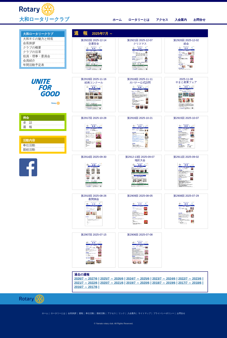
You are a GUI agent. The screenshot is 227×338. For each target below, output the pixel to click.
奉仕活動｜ (91, 313)
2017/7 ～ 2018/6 (190, 282)
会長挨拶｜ (73, 313)
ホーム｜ (46, 313)
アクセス (162, 19)
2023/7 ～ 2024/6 (163, 278)
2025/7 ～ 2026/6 (111, 278)
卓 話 (27, 122)
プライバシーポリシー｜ (164, 313)
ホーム (117, 19)
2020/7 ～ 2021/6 (111, 282)
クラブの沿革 (32, 51)
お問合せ (199, 19)
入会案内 (181, 19)
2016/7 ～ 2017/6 (86, 287)
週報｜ (82, 313)
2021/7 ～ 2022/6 (86, 282)
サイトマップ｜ (145, 313)
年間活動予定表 (33, 64)
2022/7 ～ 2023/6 (190, 278)
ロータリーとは (138, 19)
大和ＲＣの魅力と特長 (38, 38)
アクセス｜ (113, 313)
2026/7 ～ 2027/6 (86, 278)
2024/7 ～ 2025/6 (137, 278)
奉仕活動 (29, 145)
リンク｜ (123, 313)
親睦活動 (29, 149)
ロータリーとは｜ (59, 313)
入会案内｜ (132, 313)
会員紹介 (29, 60)
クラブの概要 (32, 47)
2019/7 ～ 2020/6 (137, 282)
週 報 (27, 127)
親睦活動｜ (102, 313)
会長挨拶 (29, 43)
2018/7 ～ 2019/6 (163, 282)
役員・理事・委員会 (36, 56)
